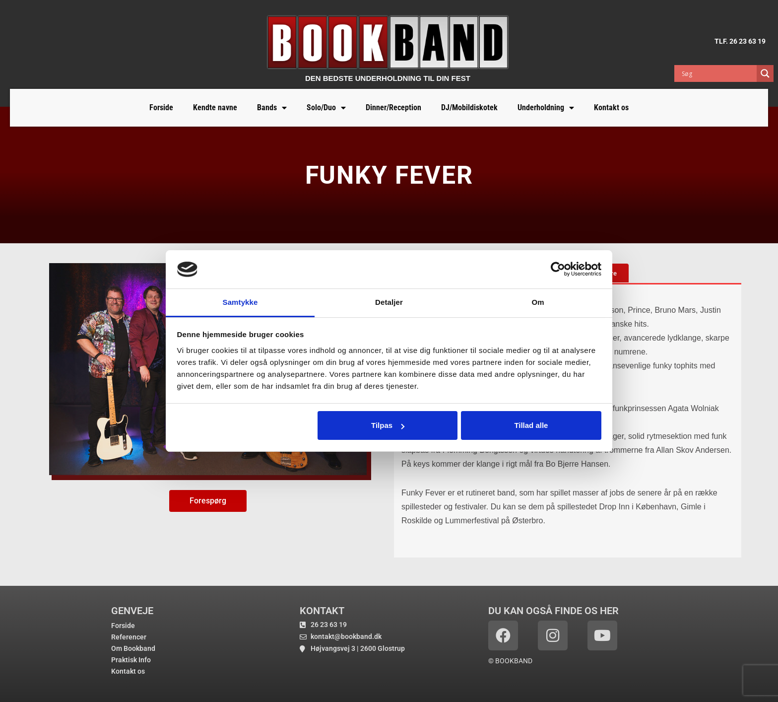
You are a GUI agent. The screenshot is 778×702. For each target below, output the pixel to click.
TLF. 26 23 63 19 (740, 41)
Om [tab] (537, 302)
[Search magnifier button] (765, 73)
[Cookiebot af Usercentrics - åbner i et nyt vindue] (558, 269)
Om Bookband (133, 648)
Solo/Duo (326, 108)
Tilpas (387, 425)
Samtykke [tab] (240, 302)
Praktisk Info (131, 660)
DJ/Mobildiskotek (469, 107)
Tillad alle (531, 425)
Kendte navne (215, 107)
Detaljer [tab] (389, 302)
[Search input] (718, 73)
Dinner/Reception (393, 107)
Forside (161, 107)
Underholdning (546, 108)
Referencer (128, 637)
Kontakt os (611, 107)
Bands (272, 108)
